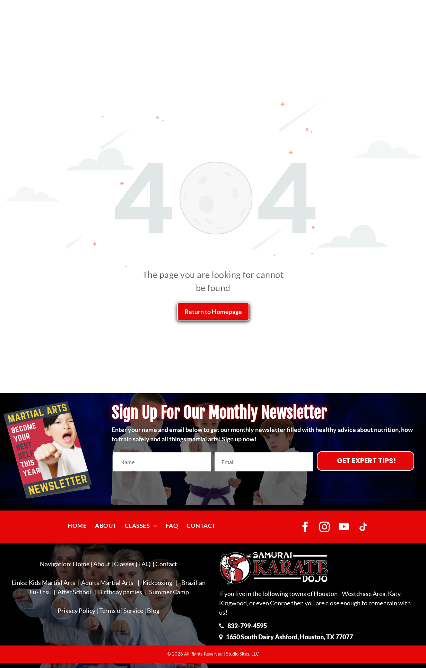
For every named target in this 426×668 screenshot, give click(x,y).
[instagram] (324, 527)
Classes (124, 564)
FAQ (144, 564)
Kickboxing (157, 582)
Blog (153, 610)
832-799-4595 (247, 626)
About (101, 564)
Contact (166, 564)
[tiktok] (363, 527)
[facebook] (305, 527)
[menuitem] (77, 525)
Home (81, 564)
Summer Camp (169, 592)
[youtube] (344, 527)
